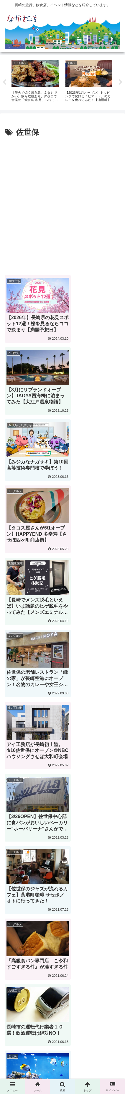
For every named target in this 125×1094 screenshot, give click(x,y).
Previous (4, 82)
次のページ (62, 969)
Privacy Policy (92, 1059)
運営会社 (62, 1067)
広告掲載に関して (32, 1059)
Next (121, 82)
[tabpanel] (35, 81)
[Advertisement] (62, 204)
